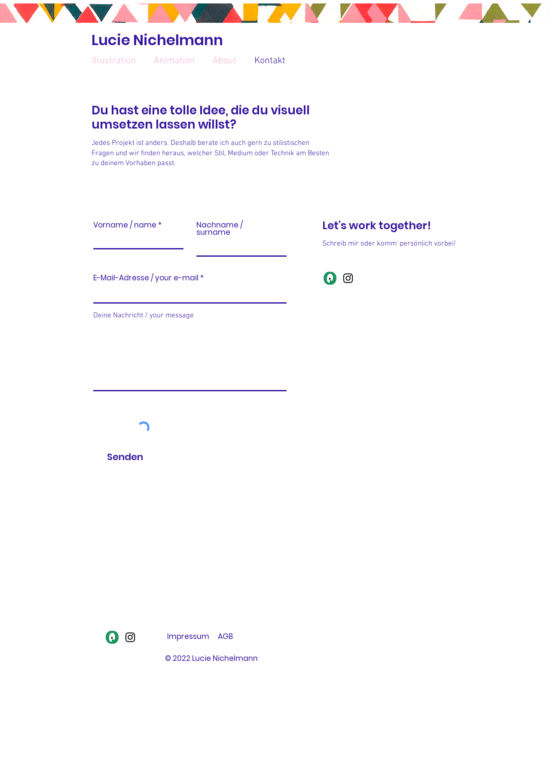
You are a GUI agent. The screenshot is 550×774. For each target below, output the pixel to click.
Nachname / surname (219, 228)
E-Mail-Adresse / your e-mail (146, 278)
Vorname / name (124, 225)
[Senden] (124, 457)
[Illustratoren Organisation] (330, 278)
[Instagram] (348, 278)
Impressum (188, 636)
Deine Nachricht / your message (143, 315)
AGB (225, 636)
